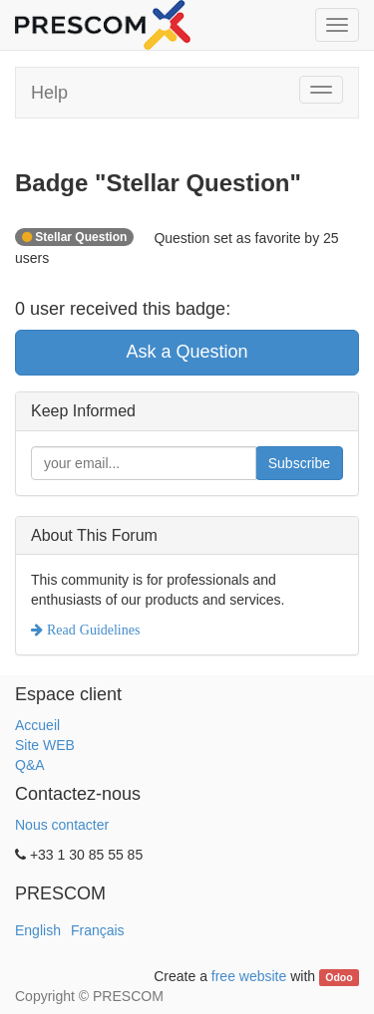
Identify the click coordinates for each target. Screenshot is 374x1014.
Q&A (30, 765)
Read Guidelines (91, 629)
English (38, 930)
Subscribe (299, 463)
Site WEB (45, 745)
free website (248, 976)
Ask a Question (186, 352)
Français (98, 930)
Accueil (37, 725)
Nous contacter (62, 825)
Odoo (338, 977)
